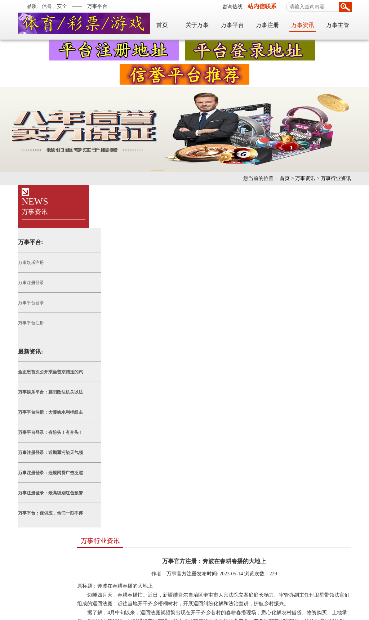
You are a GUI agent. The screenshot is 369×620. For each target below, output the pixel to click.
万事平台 (238, 24)
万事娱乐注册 (24, 262)
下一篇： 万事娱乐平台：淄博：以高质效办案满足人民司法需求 (222, 472)
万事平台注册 (24, 322)
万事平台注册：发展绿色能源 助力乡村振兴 (135, 489)
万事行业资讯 (342, 178)
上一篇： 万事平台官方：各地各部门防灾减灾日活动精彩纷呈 (222, 461)
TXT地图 (263, 595)
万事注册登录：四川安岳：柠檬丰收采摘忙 (135, 518)
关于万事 (203, 24)
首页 (168, 24)
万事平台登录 (24, 302)
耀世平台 (49, 577)
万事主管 (344, 24)
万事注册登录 (24, 282)
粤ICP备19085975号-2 (175, 613)
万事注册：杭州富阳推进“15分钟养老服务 (133, 504)
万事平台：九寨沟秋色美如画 (120, 533)
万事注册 (273, 24)
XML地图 (241, 595)
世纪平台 (104, 577)
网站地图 (217, 595)
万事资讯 (309, 24)
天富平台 (76, 577)
